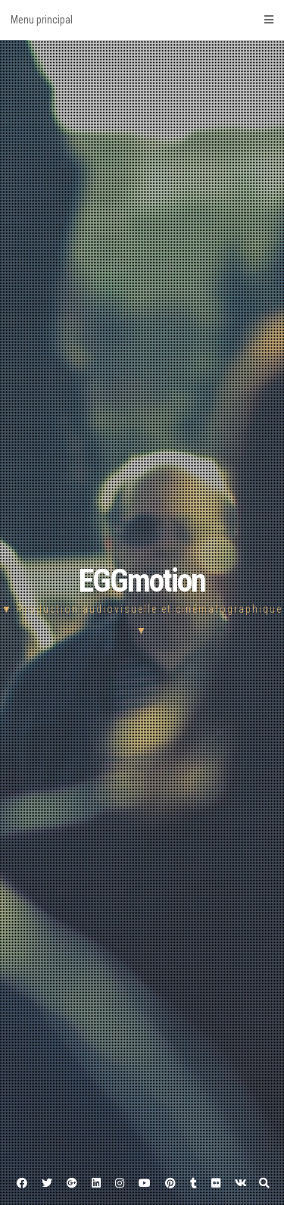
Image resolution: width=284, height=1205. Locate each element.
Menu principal (142, 20)
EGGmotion (142, 580)
